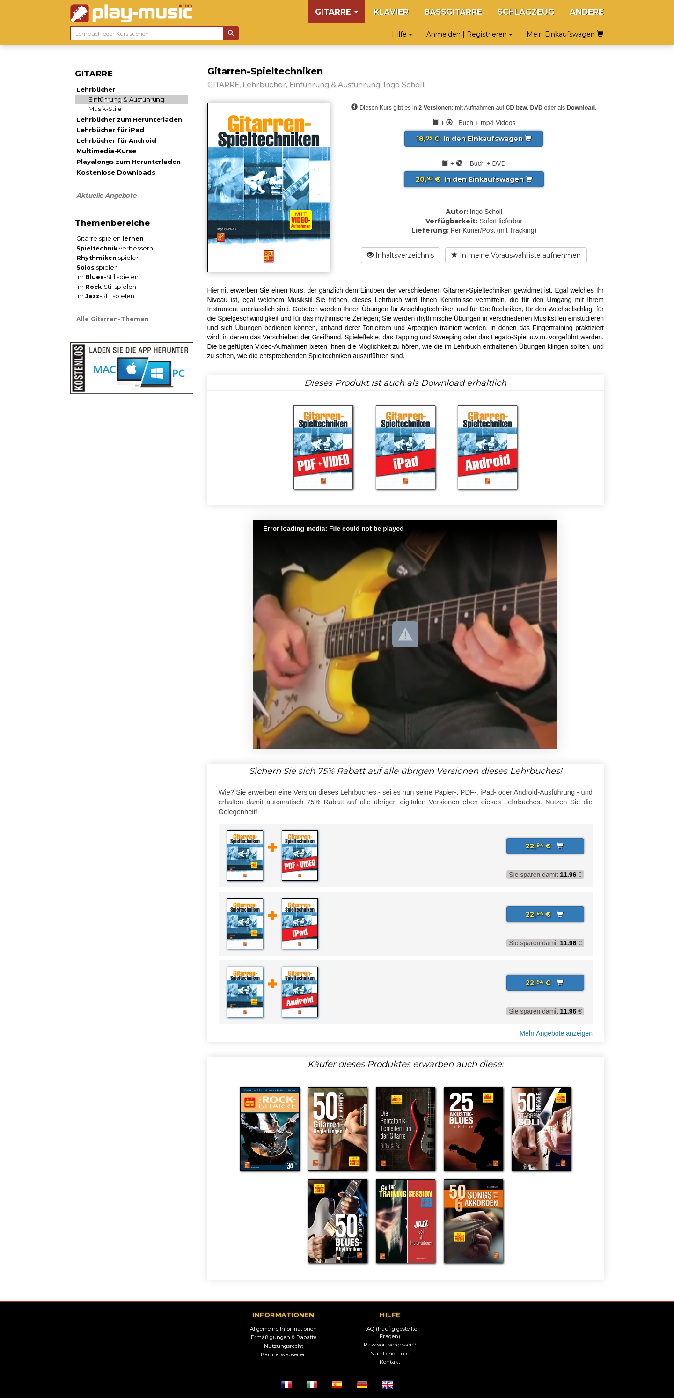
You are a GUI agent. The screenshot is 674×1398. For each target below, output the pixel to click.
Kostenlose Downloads (115, 172)
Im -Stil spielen (107, 276)
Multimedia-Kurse (106, 151)
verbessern (114, 248)
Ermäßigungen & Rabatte (283, 1337)
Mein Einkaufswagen (565, 34)
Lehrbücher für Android (116, 140)
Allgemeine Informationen (283, 1328)
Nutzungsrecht (283, 1346)
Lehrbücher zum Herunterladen (129, 119)
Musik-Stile (105, 108)
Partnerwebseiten (284, 1354)
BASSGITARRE (453, 11)
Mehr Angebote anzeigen (556, 1033)
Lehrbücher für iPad (110, 129)
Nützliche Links (390, 1353)
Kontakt (390, 1362)
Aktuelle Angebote (106, 195)
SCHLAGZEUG (526, 11)
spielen (108, 257)
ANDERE (587, 11)
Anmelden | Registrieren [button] (469, 34)
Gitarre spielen (110, 238)
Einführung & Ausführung (126, 99)
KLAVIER (391, 11)
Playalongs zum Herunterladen (128, 161)
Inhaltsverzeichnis (400, 255)
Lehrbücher (95, 89)
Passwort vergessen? (390, 1344)
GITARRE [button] (336, 11)
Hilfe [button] (402, 34)
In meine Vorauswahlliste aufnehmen (516, 255)
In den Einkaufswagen (473, 138)
